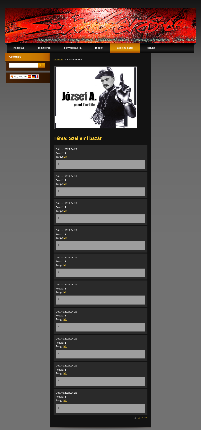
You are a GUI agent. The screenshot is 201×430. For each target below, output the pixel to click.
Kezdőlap (58, 59)
